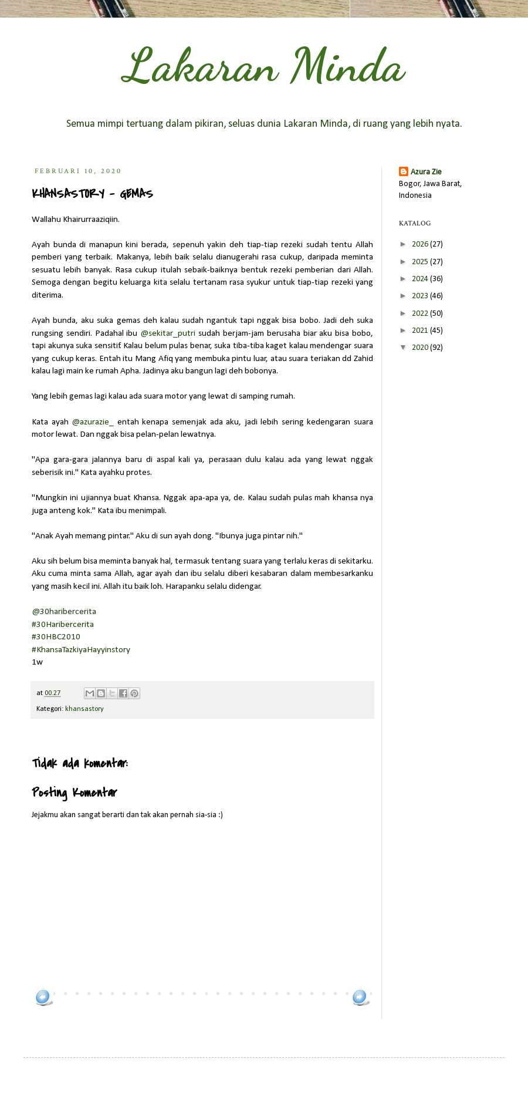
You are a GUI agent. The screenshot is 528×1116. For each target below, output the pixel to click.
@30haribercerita (64, 611)
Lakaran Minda (264, 64)
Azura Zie (426, 172)
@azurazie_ (93, 422)
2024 (421, 279)
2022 (421, 313)
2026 (421, 244)
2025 (421, 262)
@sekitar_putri (167, 333)
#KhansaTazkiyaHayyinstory (81, 650)
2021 (421, 330)
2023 (421, 296)
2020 (421, 347)
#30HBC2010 (56, 637)
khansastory (84, 709)
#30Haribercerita (63, 624)
